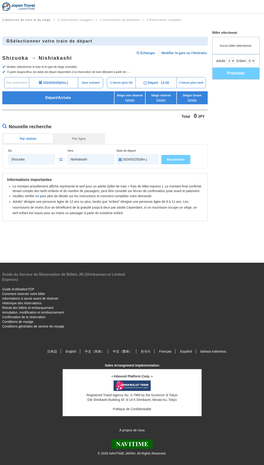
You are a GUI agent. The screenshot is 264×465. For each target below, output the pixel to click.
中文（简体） (94, 351)
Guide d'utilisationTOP (18, 289)
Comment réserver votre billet (23, 294)
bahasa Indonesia (213, 351)
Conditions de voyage (18, 322)
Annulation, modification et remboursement (33, 312)
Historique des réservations (22, 303)
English (71, 351)
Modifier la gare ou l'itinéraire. (185, 53)
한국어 (145, 351)
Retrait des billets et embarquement (28, 308)
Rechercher (176, 159)
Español (186, 351)
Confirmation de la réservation (24, 317)
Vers (70, 150)
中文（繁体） (122, 351)
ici (37, 196)
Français (165, 351)
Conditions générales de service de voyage (33, 326)
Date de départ (126, 150)
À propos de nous (132, 430)
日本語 (52, 351)
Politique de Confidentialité (132, 409)
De (10, 150)
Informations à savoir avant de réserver (30, 298)
